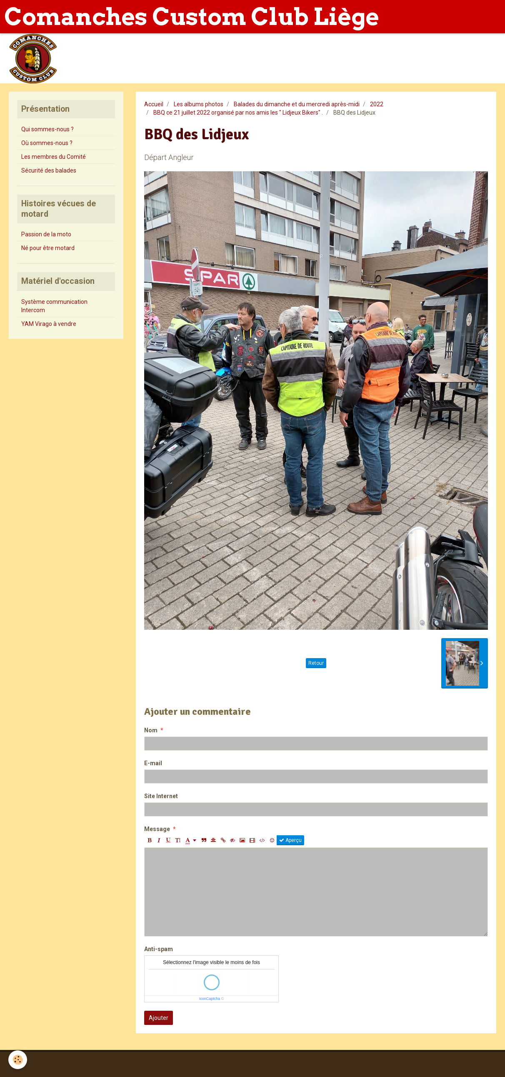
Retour (316, 663)
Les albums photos (198, 104)
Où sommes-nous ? (46, 143)
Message (157, 829)
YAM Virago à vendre (48, 324)
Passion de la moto (46, 234)
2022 (376, 104)
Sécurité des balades (48, 170)
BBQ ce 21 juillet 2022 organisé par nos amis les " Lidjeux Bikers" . (238, 112)
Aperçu (290, 840)
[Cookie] (17, 1059)
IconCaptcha (209, 999)
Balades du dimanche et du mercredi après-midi (297, 104)
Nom (151, 730)
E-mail (153, 763)
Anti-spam (158, 949)
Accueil (153, 104)
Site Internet (161, 796)
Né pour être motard (48, 248)
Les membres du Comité (53, 156)
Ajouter (158, 1017)
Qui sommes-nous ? (47, 129)
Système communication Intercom (54, 305)
